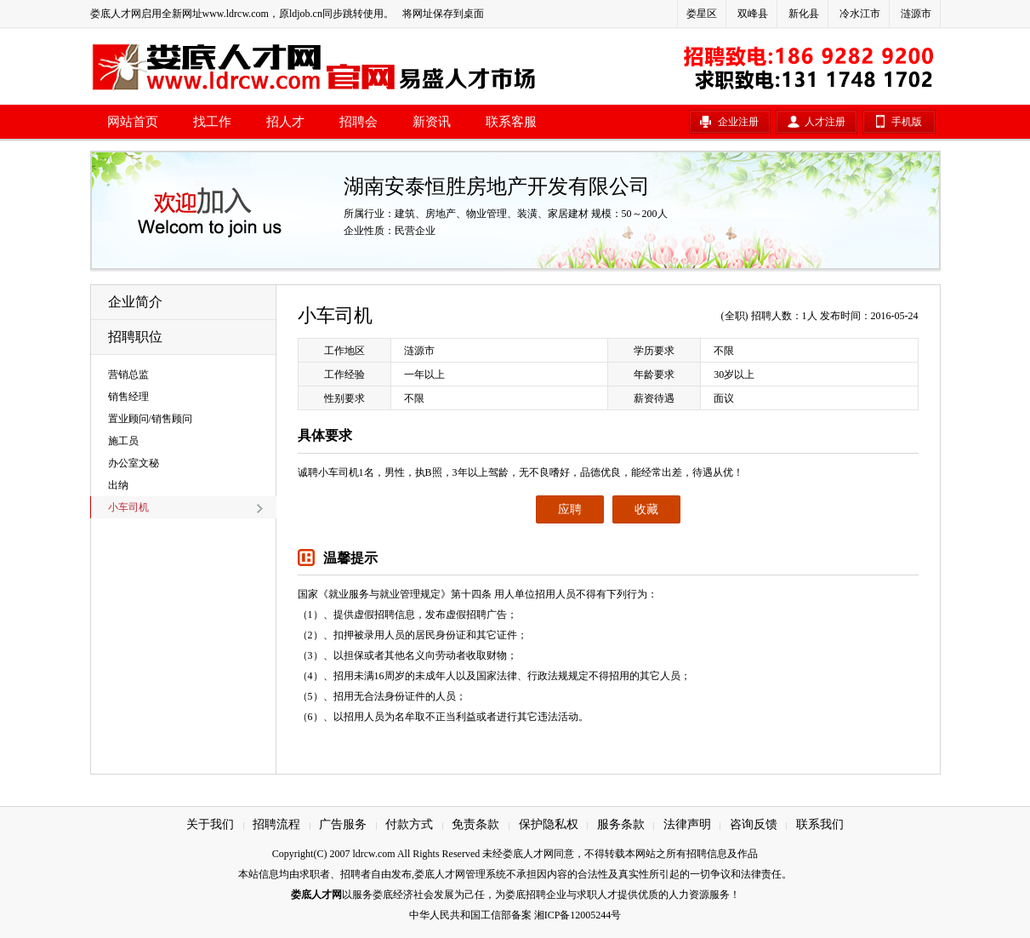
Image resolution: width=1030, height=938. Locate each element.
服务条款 (621, 824)
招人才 (285, 122)
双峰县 (752, 14)
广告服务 (343, 824)
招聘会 (358, 122)
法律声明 (687, 824)
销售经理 (128, 397)
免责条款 (475, 824)
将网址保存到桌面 (443, 14)
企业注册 (738, 122)
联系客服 (511, 122)
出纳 (118, 485)
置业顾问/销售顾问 (150, 419)
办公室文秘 (133, 463)
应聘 (570, 509)
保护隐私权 (548, 824)
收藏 (646, 509)
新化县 (803, 14)
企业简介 (135, 302)
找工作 (212, 122)
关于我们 (210, 824)
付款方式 (409, 824)
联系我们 (820, 824)
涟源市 (916, 14)
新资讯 (432, 122)
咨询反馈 (753, 824)
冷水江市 (859, 14)
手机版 (906, 122)
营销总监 (128, 374)
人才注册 (825, 122)
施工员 (123, 441)
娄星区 (701, 14)
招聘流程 (276, 824)
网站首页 (132, 122)
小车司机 (128, 507)
